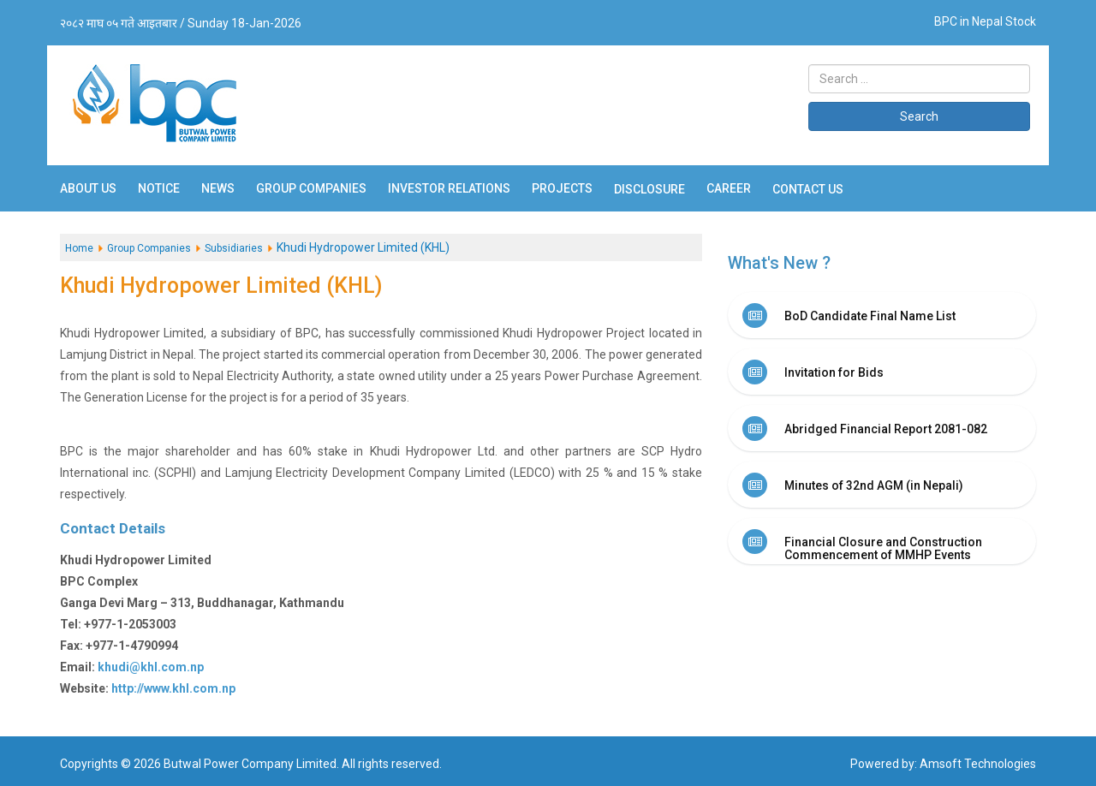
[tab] (882, 315)
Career (728, 188)
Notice (159, 188)
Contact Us (807, 189)
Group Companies (311, 188)
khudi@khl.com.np (151, 667)
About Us (88, 188)
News (218, 188)
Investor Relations (449, 188)
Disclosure (649, 189)
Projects (562, 188)
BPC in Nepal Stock (985, 21)
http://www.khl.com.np (173, 688)
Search (919, 116)
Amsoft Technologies (978, 764)
